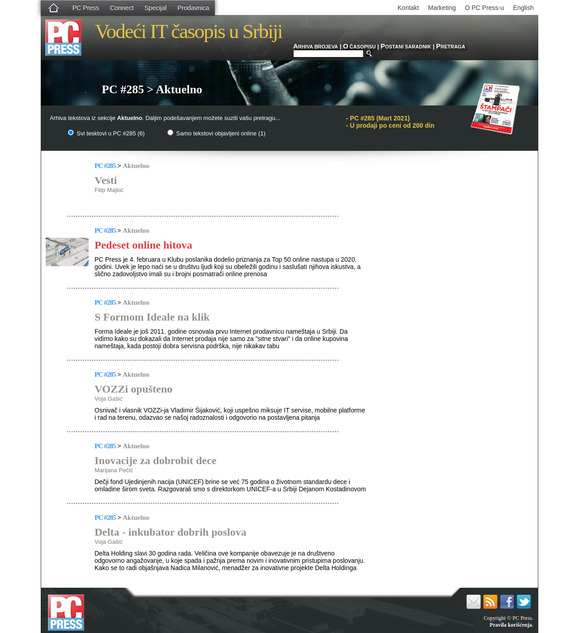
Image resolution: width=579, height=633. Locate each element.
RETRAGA (450, 46)
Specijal (155, 7)
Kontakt (408, 7)
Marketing (442, 7)
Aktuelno (136, 165)
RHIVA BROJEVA (315, 46)
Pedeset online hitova (143, 245)
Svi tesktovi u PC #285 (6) (106, 133)
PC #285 (105, 165)
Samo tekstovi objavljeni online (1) (216, 133)
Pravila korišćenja (510, 625)
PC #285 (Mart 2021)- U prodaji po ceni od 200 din (390, 122)
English (523, 7)
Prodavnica (193, 7)
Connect (121, 7)
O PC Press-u (484, 7)
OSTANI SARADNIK (405, 46)
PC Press (85, 7)
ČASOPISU (359, 46)
